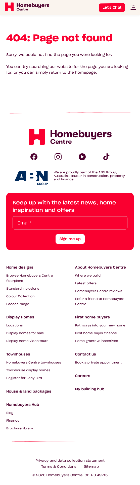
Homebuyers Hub (22, 404)
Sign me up (70, 239)
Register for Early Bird (24, 378)
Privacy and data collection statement (70, 460)
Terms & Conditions (58, 466)
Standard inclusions (22, 289)
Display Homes (20, 317)
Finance (13, 421)
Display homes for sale (25, 333)
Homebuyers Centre (64, 475)
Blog (9, 413)
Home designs (19, 267)
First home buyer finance (96, 333)
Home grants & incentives (96, 341)
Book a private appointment (98, 363)
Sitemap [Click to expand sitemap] (91, 466)
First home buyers (92, 317)
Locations (14, 325)
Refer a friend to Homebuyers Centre (99, 301)
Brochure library (19, 428)
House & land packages (28, 391)
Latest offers (86, 283)
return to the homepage (72, 72)
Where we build (88, 276)
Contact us (85, 354)
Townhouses (18, 354)
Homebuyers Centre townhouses (33, 363)
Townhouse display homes (28, 370)
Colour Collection (20, 296)
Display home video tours (27, 341)
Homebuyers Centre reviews (98, 291)
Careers (82, 376)
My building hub (90, 389)
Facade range (17, 304)
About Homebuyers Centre (100, 267)
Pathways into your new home (100, 325)
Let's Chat (112, 7)
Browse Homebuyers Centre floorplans (29, 278)
